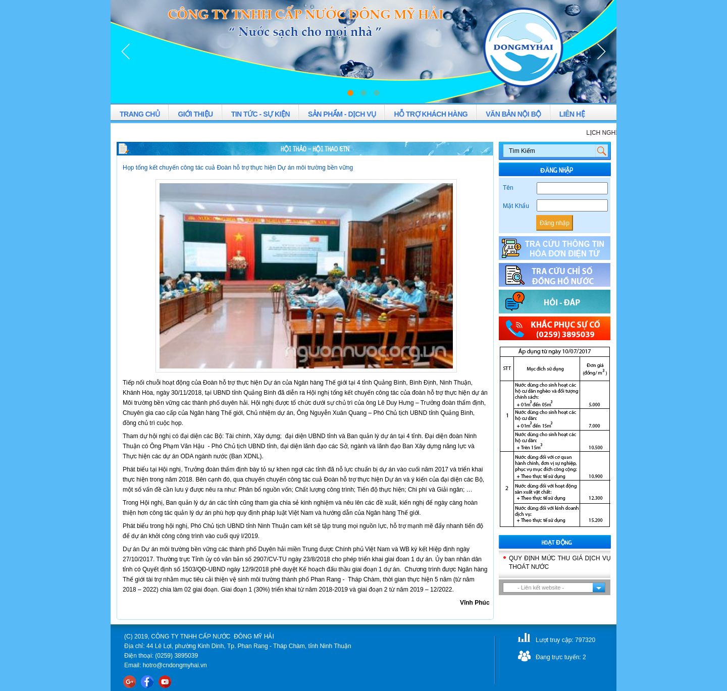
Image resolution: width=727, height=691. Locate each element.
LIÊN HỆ (572, 114)
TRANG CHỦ (140, 114)
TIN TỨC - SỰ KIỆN (260, 114)
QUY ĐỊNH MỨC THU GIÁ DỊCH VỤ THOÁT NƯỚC (560, 562)
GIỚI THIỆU (195, 114)
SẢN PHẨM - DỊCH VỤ (342, 114)
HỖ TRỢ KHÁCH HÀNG (431, 114)
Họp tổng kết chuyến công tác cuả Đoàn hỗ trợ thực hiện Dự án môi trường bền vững (238, 167)
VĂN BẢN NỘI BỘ (513, 114)
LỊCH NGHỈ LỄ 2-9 (616, 132)
